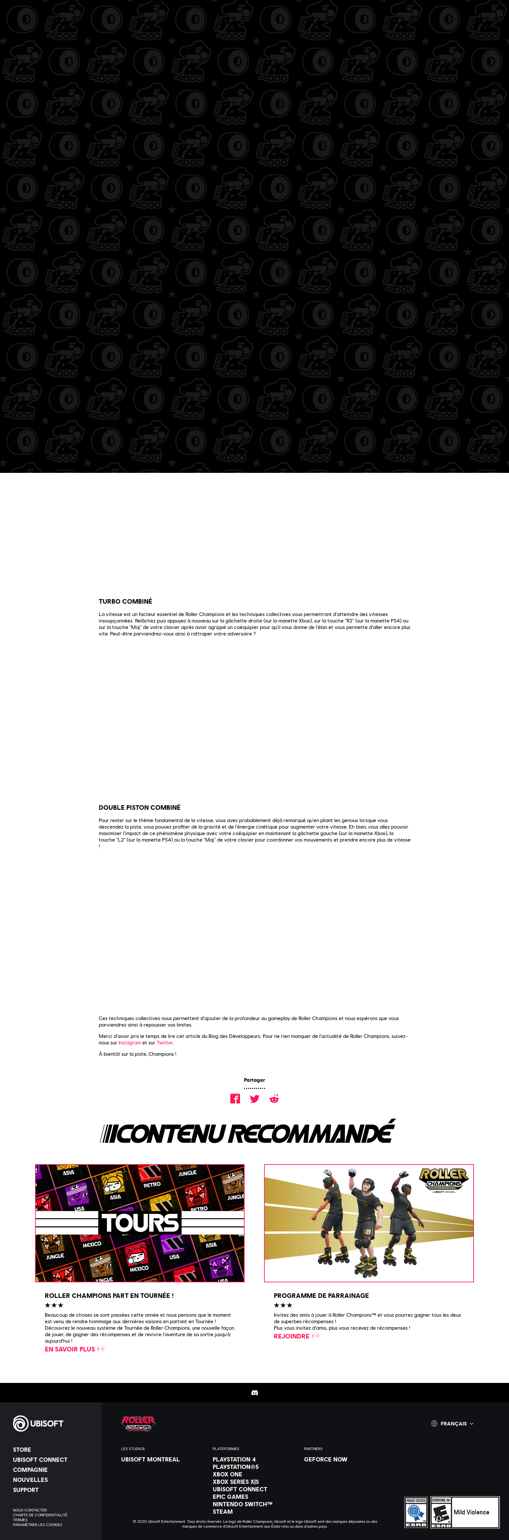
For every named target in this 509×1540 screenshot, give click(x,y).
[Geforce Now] (346, 1459)
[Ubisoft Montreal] (163, 1459)
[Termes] (54, 1519)
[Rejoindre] (297, 1336)
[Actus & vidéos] (100, 28)
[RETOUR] (47, 68)
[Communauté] (197, 28)
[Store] (54, 1449)
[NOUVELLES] (54, 1479)
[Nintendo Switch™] (255, 1504)
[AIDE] (243, 28)
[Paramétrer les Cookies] (37, 1524)
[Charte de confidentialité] (54, 1514)
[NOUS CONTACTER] (54, 1510)
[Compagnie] (54, 1469)
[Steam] (255, 1511)
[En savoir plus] (75, 1349)
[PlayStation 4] (255, 1459)
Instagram (130, 1042)
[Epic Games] (255, 1496)
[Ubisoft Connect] (255, 1489)
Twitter (165, 1042)
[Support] (54, 1489)
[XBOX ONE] (255, 1474)
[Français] (452, 1423)
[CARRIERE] (148, 28)
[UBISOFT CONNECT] (54, 1459)
